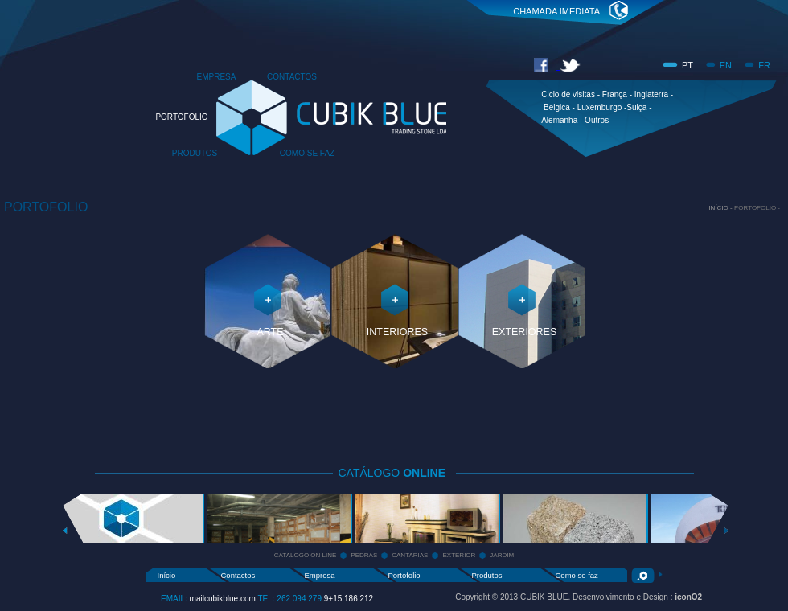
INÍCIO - (721, 207)
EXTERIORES (524, 332)
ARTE (270, 332)
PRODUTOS (195, 153)
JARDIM (502, 555)
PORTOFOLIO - (757, 207)
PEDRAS (364, 555)
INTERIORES (397, 332)
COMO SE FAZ (307, 153)
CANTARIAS (410, 555)
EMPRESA (216, 76)
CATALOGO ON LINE (305, 555)
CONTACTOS (292, 76)
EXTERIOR (458, 555)
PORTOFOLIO (181, 117)
